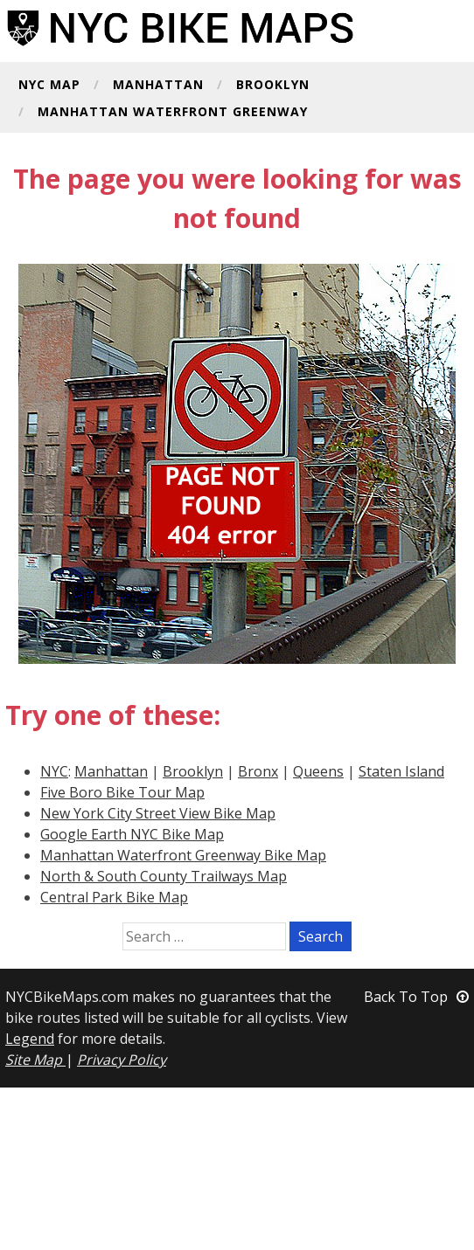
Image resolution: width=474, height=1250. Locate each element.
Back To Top (416, 996)
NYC (54, 771)
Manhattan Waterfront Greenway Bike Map (183, 855)
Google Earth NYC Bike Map (132, 834)
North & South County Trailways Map (163, 876)
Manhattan (158, 86)
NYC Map (49, 86)
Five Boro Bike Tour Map (122, 792)
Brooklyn (273, 86)
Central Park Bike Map (114, 897)
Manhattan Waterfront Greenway (173, 113)
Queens (318, 771)
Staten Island (401, 771)
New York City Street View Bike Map (157, 813)
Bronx (258, 771)
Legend (29, 1038)
